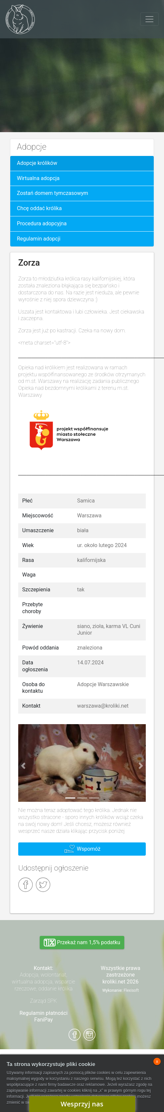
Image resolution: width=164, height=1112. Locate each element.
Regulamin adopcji (38, 239)
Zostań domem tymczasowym (52, 193)
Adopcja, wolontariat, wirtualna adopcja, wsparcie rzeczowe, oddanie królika (43, 982)
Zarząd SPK (43, 1001)
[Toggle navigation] (149, 19)
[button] (23, 765)
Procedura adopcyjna (42, 223)
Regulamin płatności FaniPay (44, 1016)
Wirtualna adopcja (38, 178)
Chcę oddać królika (39, 208)
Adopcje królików (37, 163)
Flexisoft (131, 990)
